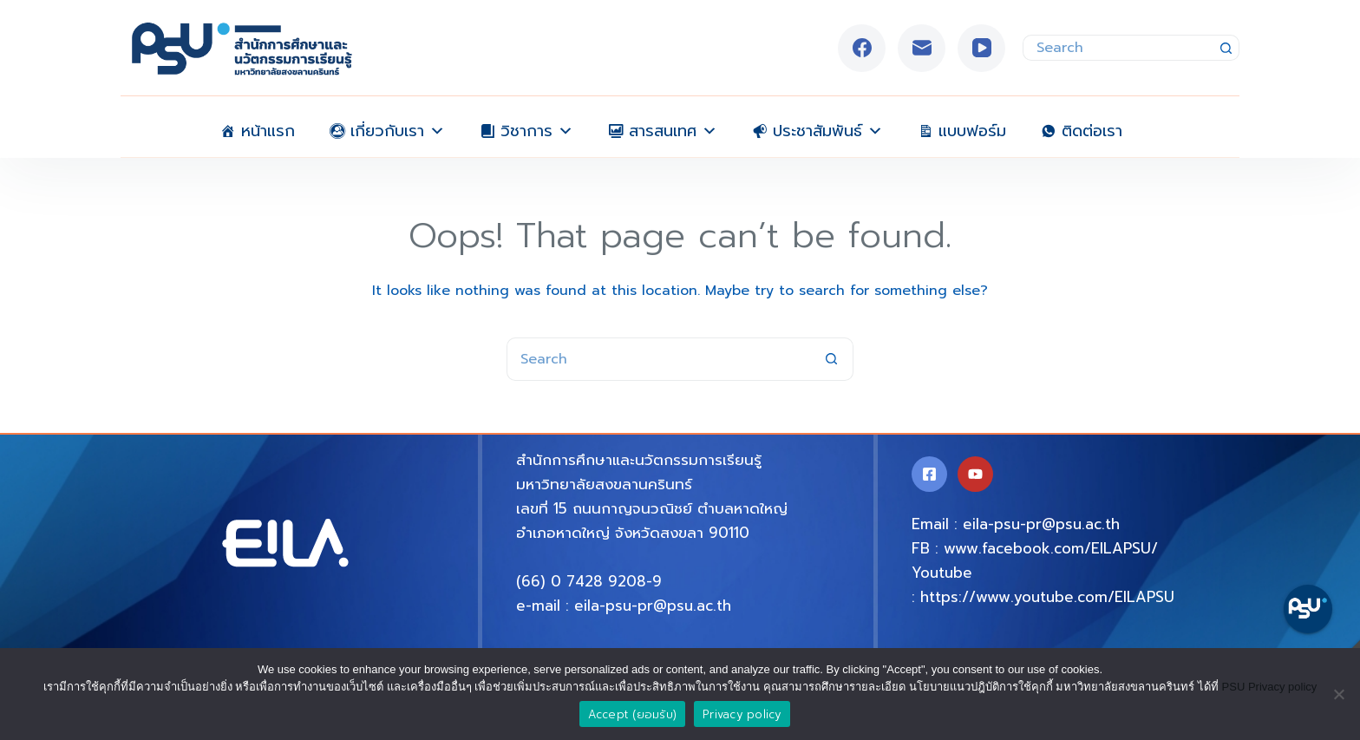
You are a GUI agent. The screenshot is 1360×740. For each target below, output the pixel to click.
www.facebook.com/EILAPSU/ (1051, 548)
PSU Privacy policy (1270, 686)
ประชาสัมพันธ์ (828, 127)
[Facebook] (862, 48)
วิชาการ (536, 127)
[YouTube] (981, 48)
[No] (1338, 694)
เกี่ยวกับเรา (397, 127)
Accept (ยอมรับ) (632, 714)
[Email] (921, 48)
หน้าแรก (268, 129)
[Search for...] (1118, 48)
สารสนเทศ (673, 127)
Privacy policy (742, 714)
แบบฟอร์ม (972, 129)
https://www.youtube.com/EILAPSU (1047, 597)
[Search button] (1226, 48)
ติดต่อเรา (1092, 129)
